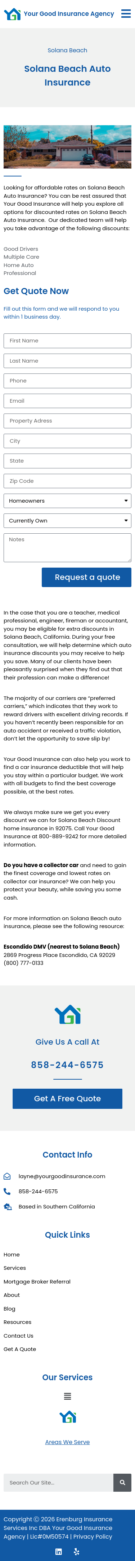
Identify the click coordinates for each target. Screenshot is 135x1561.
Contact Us (18, 1335)
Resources (17, 1322)
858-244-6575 (67, 1065)
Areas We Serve (67, 1442)
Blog (9, 1308)
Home (12, 1254)
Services (15, 1268)
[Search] (122, 1483)
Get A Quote (20, 1349)
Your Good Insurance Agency (69, 13)
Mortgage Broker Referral (37, 1281)
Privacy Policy (92, 1536)
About (12, 1295)
